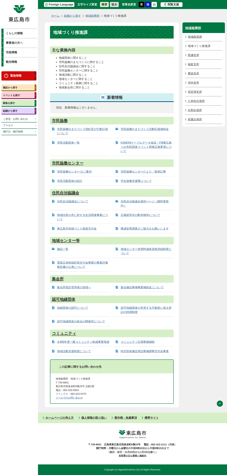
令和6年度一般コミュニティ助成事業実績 (83, 341)
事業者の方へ (14, 42)
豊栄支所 (193, 73)
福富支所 (193, 64)
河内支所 (193, 82)
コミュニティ (64, 333)
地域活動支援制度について (74, 351)
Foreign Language (61, 4)
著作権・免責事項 (125, 417)
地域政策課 (195, 36)
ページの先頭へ (219, 403)
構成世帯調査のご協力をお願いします (145, 228)
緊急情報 (16, 75)
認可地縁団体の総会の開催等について (81, 321)
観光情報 (11, 61)
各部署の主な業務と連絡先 (132, 455)
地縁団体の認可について (72, 307)
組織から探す (10, 110)
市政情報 (11, 52)
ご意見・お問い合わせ (15, 119)
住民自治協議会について (72, 201)
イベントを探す (11, 95)
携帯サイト (152, 417)
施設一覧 (62, 249)
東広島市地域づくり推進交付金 (77, 228)
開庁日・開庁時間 (13, 131)
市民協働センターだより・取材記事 (143, 171)
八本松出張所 (196, 101)
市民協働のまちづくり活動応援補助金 (145, 129)
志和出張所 (195, 110)
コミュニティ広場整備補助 (138, 341)
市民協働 (59, 120)
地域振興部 (92, 15)
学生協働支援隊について (136, 180)
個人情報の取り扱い (94, 417)
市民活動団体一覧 (68, 142)
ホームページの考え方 (59, 417)
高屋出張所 (195, 119)
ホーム (55, 15)
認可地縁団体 (63, 299)
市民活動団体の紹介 (69, 180)
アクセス (8, 125)
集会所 (58, 279)
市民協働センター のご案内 (74, 171)
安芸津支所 (195, 91)
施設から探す (10, 87)
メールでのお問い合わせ (69, 397)
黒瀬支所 (193, 55)
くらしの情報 (14, 33)
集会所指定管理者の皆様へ (74, 287)
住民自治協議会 (65, 193)
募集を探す (9, 103)
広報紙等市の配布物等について (140, 215)
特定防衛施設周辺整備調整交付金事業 (145, 351)
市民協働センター (68, 163)
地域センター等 (66, 240)
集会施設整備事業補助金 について (142, 287)
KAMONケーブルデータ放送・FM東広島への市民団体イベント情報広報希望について (146, 147)
